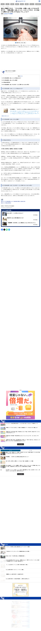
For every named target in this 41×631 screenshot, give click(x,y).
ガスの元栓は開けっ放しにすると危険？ (10, 80)
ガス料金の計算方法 (6, 82)
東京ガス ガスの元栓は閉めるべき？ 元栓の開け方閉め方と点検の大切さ (13, 201)
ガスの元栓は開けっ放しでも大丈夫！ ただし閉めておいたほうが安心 (15, 84)
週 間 (10, 450)
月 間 (31, 450)
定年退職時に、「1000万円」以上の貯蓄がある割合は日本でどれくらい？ (17, 456)
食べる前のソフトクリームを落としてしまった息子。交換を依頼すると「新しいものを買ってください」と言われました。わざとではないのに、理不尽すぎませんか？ (23, 470)
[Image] (20, 1)
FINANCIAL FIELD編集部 (8, 13)
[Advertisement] (20, 61)
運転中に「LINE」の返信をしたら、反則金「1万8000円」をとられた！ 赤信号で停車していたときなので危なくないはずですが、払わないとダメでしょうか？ (23, 453)
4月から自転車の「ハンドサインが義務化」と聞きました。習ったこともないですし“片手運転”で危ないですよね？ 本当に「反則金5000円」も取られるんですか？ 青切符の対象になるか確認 (23, 466)
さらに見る (20, 444)
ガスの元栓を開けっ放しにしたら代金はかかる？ (11, 78)
